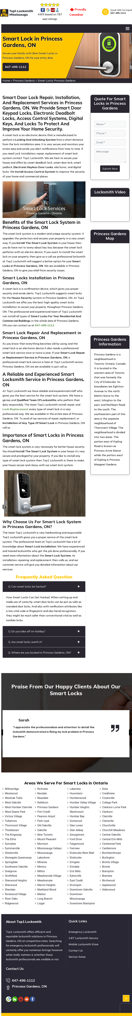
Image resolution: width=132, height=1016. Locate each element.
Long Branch (44, 898)
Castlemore (109, 848)
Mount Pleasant (46, 839)
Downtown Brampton (82, 903)
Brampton (108, 871)
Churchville (108, 825)
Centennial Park (111, 843)
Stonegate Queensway (18, 857)
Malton (41, 894)
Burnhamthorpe (111, 852)
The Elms (10, 839)
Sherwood (11, 885)
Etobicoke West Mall (82, 852)
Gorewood (76, 820)
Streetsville (11, 852)
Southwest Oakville (16, 866)
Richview (42, 788)
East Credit (76, 880)
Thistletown (12, 830)
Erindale (74, 866)
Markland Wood (46, 889)
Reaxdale (42, 798)
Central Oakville (111, 834)
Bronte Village (110, 862)
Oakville (42, 830)
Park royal (43, 820)
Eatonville (75, 875)
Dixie (105, 788)
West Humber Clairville (18, 807)
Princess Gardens (24, 80)
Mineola (42, 862)
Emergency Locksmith (82, 931)
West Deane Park (15, 811)
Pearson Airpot (46, 816)
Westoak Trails (13, 798)
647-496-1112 (118, 13)
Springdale (11, 862)
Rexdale (42, 793)
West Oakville (13, 802)
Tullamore (11, 820)
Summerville (12, 848)
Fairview (75, 848)
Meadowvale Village (49, 875)
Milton (41, 871)
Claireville (108, 820)
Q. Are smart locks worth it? (44, 642)
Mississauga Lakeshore (44, 855)
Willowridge (12, 788)
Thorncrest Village (16, 825)
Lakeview (75, 788)
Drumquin (75, 885)
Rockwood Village (15, 894)
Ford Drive (76, 839)
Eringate (75, 862)
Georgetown (77, 834)
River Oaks (11, 898)
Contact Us (76, 950)
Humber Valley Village (83, 802)
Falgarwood (77, 843)
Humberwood (78, 798)
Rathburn (42, 802)
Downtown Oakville (81, 889)
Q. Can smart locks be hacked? (44, 586)
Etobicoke (76, 857)
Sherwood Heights (16, 880)
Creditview (108, 793)
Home (6, 80)
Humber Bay (77, 816)
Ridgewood (11, 903)
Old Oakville (44, 825)
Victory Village (13, 816)
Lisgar (41, 903)
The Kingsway (13, 834)
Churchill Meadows (113, 830)
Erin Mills (75, 871)
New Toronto (45, 834)
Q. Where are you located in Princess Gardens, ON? (44, 652)
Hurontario (76, 793)
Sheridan (10, 889)
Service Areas (77, 956)
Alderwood (108, 889)
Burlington (108, 857)
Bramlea (107, 875)
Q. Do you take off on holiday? (44, 631)
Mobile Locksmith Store (83, 944)
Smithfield (11, 875)
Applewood (109, 885)
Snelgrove (11, 871)
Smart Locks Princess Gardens (57, 80)
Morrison (42, 843)
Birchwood (108, 880)
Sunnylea (10, 843)
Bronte (106, 866)
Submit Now (110, 168)
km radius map (110, 284)
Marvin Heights (46, 885)
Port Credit (43, 811)
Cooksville (108, 798)
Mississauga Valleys (49, 848)
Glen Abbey (76, 830)
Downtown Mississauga (77, 896)
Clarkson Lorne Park (114, 807)
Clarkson (107, 811)
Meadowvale (44, 880)
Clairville (107, 816)
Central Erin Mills (112, 839)
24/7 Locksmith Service (83, 938)
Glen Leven (76, 825)
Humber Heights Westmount (79, 809)
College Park (109, 802)
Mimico (41, 866)
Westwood (11, 793)
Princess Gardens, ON (29, 986)
